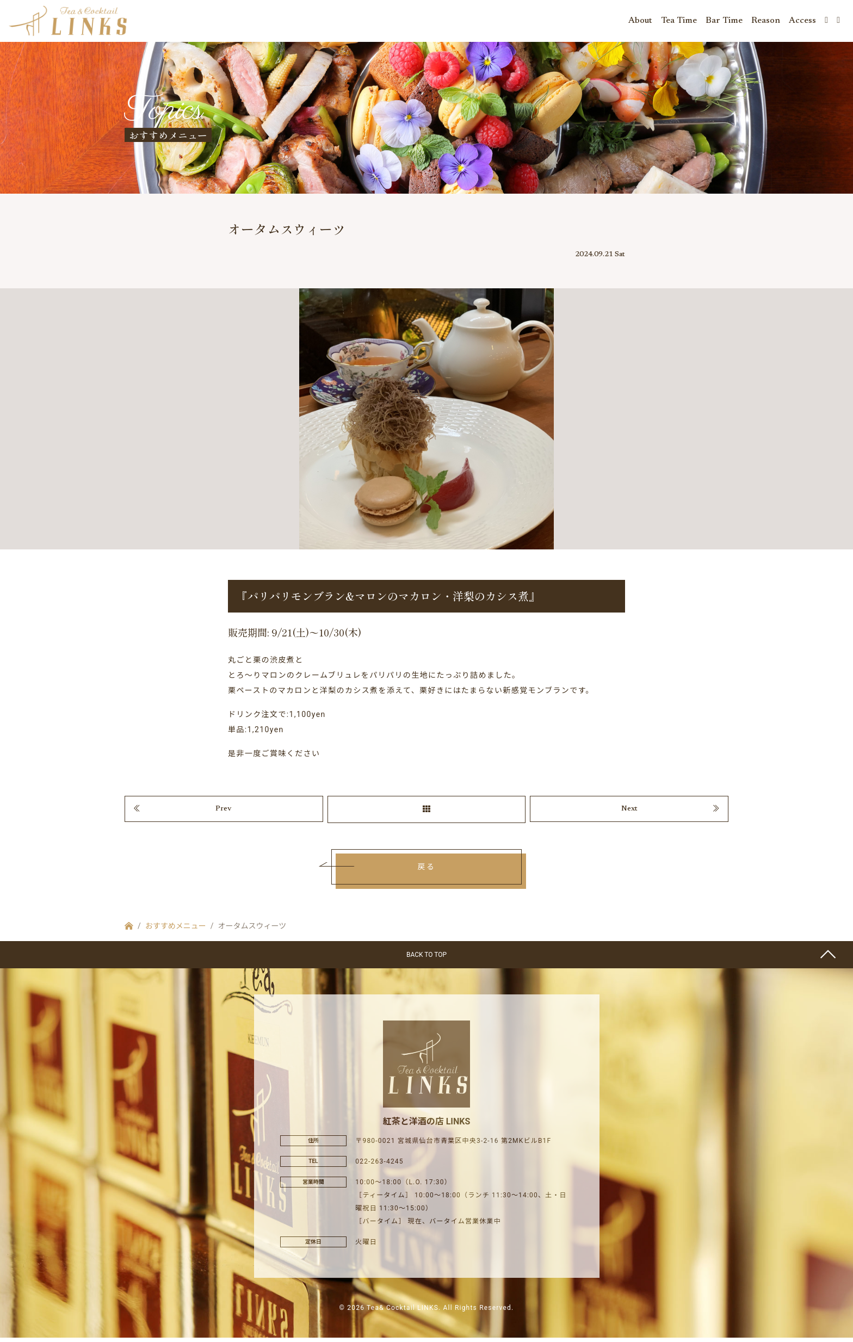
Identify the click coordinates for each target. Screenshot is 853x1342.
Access (802, 21)
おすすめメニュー (175, 930)
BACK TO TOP (426, 959)
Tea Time (679, 21)
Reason (765, 21)
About (640, 21)
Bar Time (724, 21)
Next (629, 813)
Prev (223, 813)
